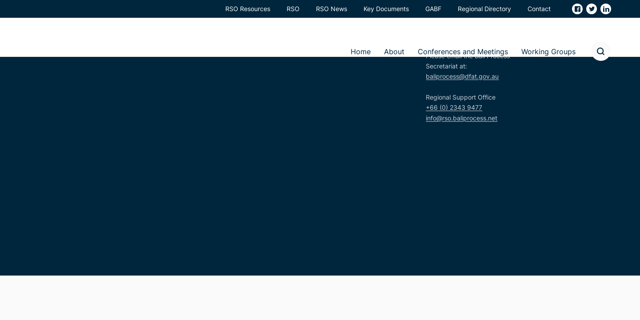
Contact (539, 8)
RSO (293, 8)
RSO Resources (247, 8)
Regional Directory (484, 8)
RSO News (331, 8)
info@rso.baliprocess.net (461, 118)
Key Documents (386, 8)
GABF (433, 8)
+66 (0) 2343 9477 (454, 107)
